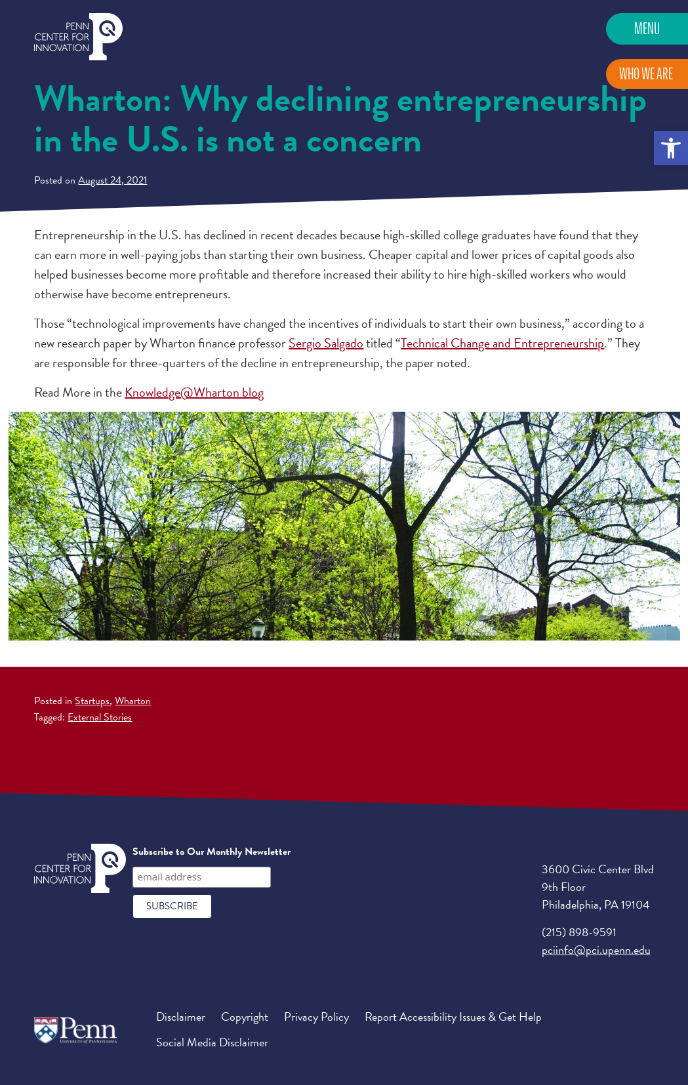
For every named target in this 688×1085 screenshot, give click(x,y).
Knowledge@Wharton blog (194, 392)
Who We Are (646, 74)
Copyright (244, 1016)
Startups (92, 701)
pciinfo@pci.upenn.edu (596, 949)
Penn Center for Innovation (78, 37)
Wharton (133, 701)
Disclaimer (180, 1016)
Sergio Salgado (326, 343)
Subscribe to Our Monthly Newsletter (211, 851)
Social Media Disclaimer (212, 1042)
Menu (647, 28)
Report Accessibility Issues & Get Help (453, 1016)
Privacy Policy (316, 1016)
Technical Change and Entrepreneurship (502, 343)
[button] (671, 148)
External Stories (100, 717)
